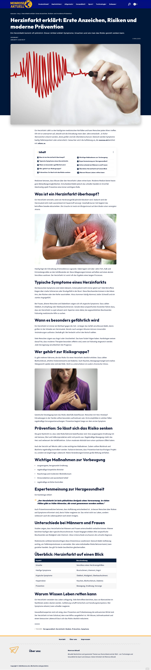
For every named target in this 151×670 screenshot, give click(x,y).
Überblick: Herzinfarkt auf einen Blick (93, 169)
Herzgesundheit (49, 629)
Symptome (85, 629)
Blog (20, 13)
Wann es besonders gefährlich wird (52, 165)
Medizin (68, 629)
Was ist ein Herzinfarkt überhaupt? (52, 157)
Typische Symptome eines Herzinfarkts (53, 161)
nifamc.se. (42, 143)
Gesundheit (15, 37)
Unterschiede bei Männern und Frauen (93, 165)
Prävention (76, 629)
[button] (129, 4)
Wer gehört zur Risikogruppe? (50, 169)
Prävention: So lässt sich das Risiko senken (54, 173)
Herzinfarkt (60, 629)
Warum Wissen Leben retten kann (92, 173)
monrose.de (104, 140)
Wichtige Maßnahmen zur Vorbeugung (93, 158)
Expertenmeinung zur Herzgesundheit (93, 161)
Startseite (13, 13)
